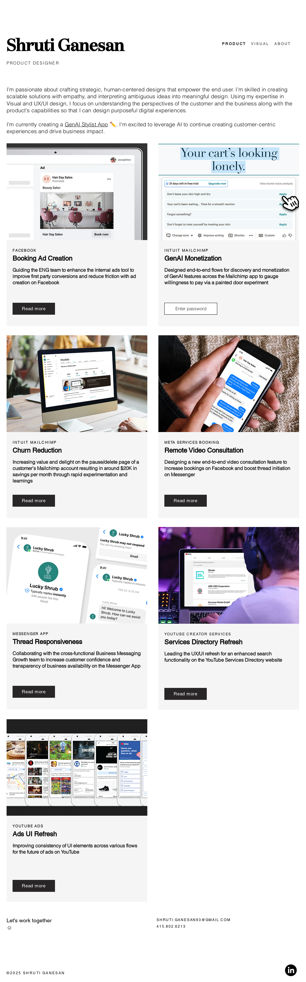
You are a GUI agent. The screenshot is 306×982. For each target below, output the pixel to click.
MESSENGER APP (30, 633)
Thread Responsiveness (47, 642)
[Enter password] (190, 309)
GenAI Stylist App (86, 124)
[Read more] (34, 309)
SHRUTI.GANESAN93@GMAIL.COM (194, 920)
